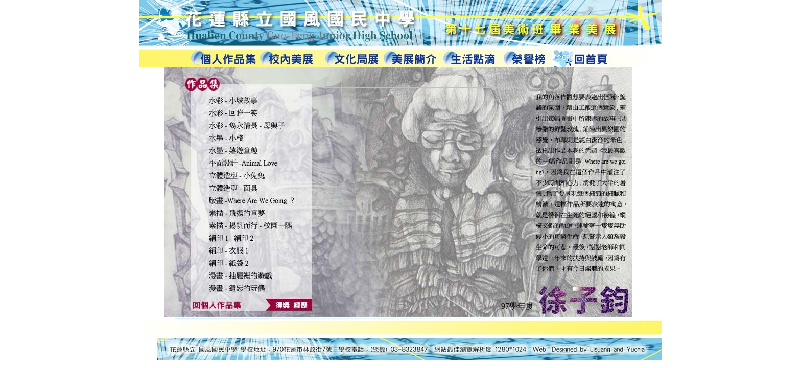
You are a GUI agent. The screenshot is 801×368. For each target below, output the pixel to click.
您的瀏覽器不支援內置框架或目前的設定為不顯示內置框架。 (398, 192)
